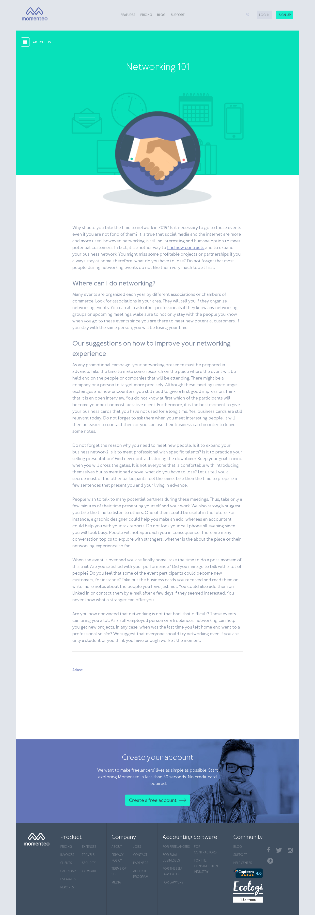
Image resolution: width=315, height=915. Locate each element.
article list (43, 42)
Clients (66, 863)
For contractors (205, 850)
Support (178, 15)
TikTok (270, 861)
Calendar (68, 871)
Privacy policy (117, 858)
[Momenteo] (33, 14)
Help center (242, 863)
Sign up (285, 15)
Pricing (146, 15)
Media (116, 883)
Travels (88, 855)
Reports (67, 887)
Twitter (279, 850)
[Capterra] (248, 873)
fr (247, 15)
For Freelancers (176, 847)
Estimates (68, 879)
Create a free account (153, 800)
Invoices (67, 855)
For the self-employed (172, 872)
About (116, 847)
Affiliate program (140, 874)
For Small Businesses (171, 858)
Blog (161, 15)
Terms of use (118, 872)
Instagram (290, 850)
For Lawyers (172, 883)
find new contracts (185, 248)
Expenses (89, 847)
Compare (89, 871)
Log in (264, 15)
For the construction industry (206, 866)
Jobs (137, 847)
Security (89, 863)
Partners (140, 863)
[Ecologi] (248, 892)
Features (128, 15)
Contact (140, 855)
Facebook (268, 850)
